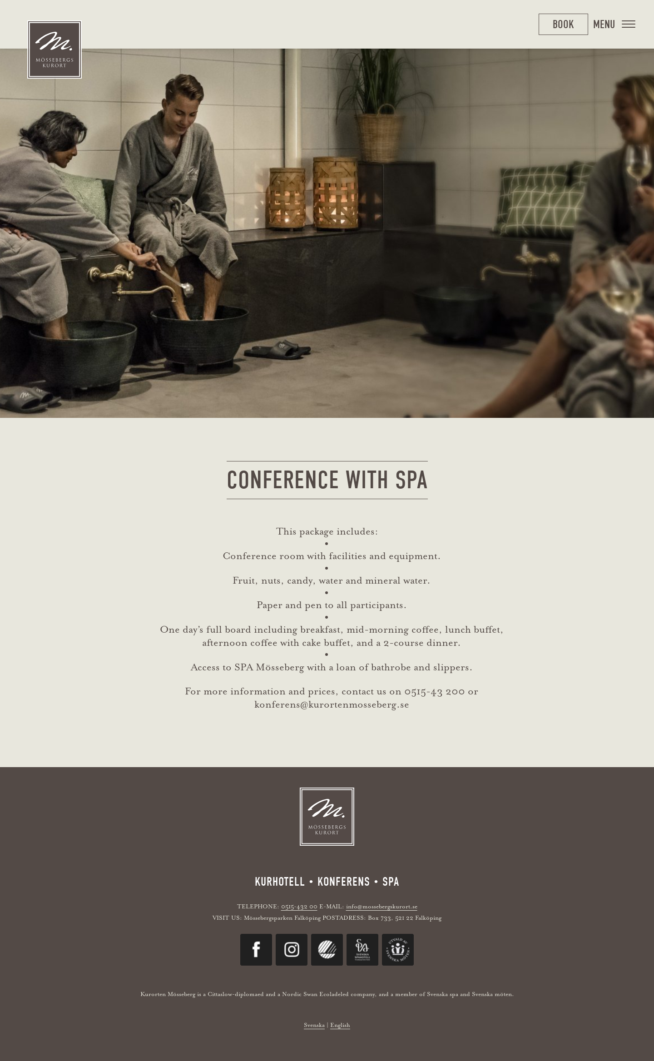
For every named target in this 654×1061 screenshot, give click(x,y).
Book (563, 24)
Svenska (314, 1025)
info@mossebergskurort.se (381, 906)
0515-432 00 (299, 906)
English (340, 1025)
